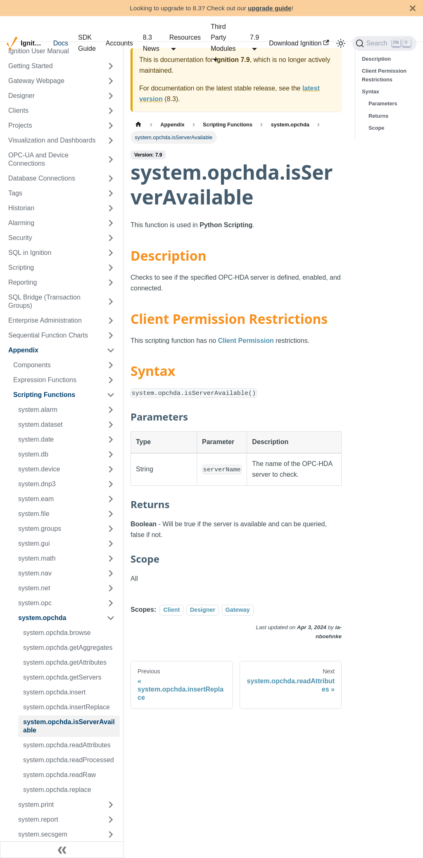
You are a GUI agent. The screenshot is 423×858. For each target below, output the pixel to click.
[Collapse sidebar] (62, 849)
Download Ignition (299, 43)
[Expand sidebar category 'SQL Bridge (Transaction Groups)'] (111, 301)
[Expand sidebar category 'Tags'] (111, 193)
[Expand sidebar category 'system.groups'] (111, 528)
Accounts (119, 43)
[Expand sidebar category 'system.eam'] (111, 499)
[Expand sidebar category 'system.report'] (111, 819)
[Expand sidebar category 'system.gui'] (111, 543)
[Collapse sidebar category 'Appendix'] (111, 350)
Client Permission (246, 340)
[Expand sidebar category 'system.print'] (111, 804)
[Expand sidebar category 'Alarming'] (111, 223)
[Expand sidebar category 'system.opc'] (111, 603)
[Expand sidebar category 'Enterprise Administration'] (111, 320)
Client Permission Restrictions (384, 75)
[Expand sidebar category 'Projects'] (111, 125)
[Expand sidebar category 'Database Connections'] (111, 178)
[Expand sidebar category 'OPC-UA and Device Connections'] (111, 159)
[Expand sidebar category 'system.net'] (111, 588)
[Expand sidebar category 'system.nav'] (111, 573)
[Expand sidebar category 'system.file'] (111, 514)
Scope (376, 128)
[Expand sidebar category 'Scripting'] (111, 267)
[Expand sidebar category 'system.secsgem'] (111, 834)
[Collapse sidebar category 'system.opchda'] (111, 618)
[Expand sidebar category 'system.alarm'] (111, 409)
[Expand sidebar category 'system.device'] (111, 469)
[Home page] (138, 124)
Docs (60, 43)
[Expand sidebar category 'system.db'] (111, 454)
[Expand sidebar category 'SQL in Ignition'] (111, 252)
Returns (378, 116)
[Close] (412, 8)
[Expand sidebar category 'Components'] (111, 365)
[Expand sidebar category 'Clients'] (111, 110)
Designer (203, 609)
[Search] (384, 43)
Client (171, 609)
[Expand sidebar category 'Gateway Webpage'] (111, 81)
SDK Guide (87, 43)
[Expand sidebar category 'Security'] (111, 238)
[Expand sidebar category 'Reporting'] (111, 282)
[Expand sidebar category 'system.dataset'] (111, 424)
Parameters (382, 103)
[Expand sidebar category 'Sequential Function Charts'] (111, 335)
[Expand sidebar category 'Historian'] (111, 208)
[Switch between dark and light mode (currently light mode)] (340, 43)
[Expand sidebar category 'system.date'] (111, 439)
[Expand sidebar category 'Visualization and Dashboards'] (111, 140)
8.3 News (151, 43)
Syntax (370, 91)
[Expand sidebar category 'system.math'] (111, 558)
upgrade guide (269, 8)
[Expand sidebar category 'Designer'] (111, 95)
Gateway (238, 609)
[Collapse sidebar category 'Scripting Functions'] (111, 395)
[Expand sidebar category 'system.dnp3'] (111, 484)
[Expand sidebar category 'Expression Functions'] (111, 380)
